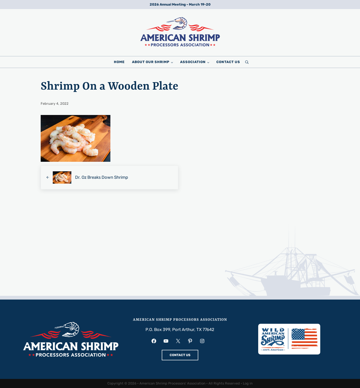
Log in (248, 383)
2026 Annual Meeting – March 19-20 (180, 4)
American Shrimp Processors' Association (172, 383)
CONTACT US (180, 355)
